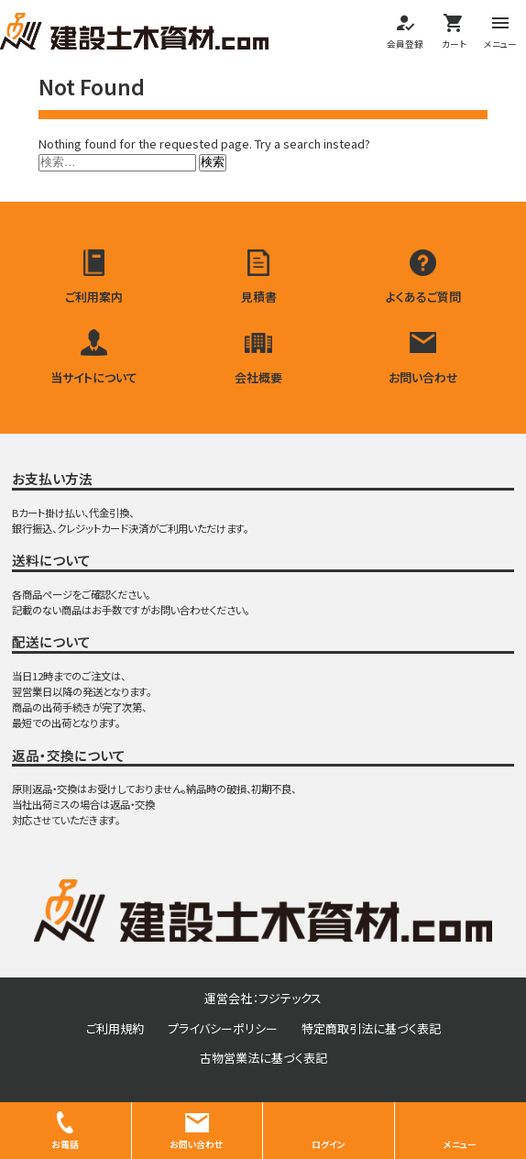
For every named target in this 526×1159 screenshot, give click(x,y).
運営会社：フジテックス (263, 998)
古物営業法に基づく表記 (263, 1057)
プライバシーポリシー (223, 1028)
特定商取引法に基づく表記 (371, 1028)
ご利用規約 (115, 1028)
